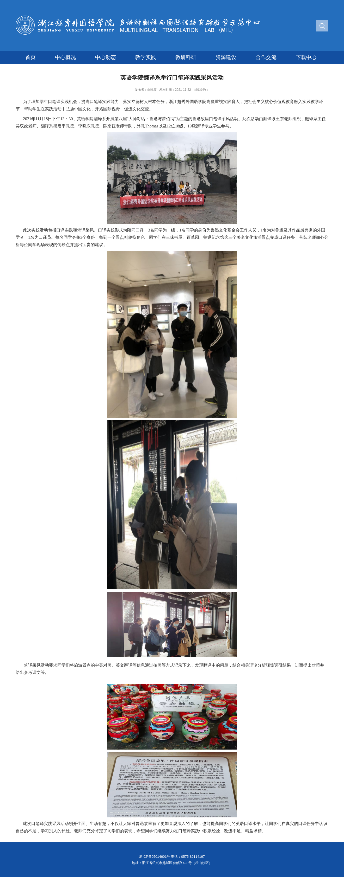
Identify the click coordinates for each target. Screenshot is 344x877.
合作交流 (266, 57)
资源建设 (226, 57)
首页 (30, 57)
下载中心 (306, 57)
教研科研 (185, 57)
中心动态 (105, 57)
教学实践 (145, 57)
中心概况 (65, 57)
